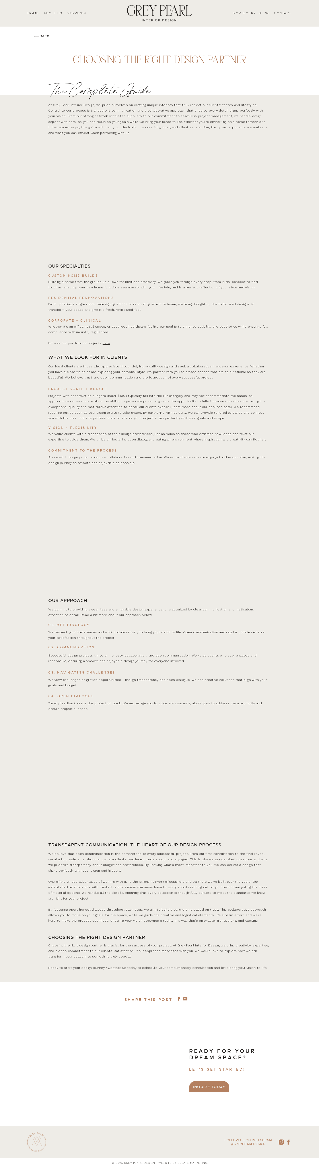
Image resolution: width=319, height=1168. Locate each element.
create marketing (192, 1162)
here (106, 343)
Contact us (117, 967)
